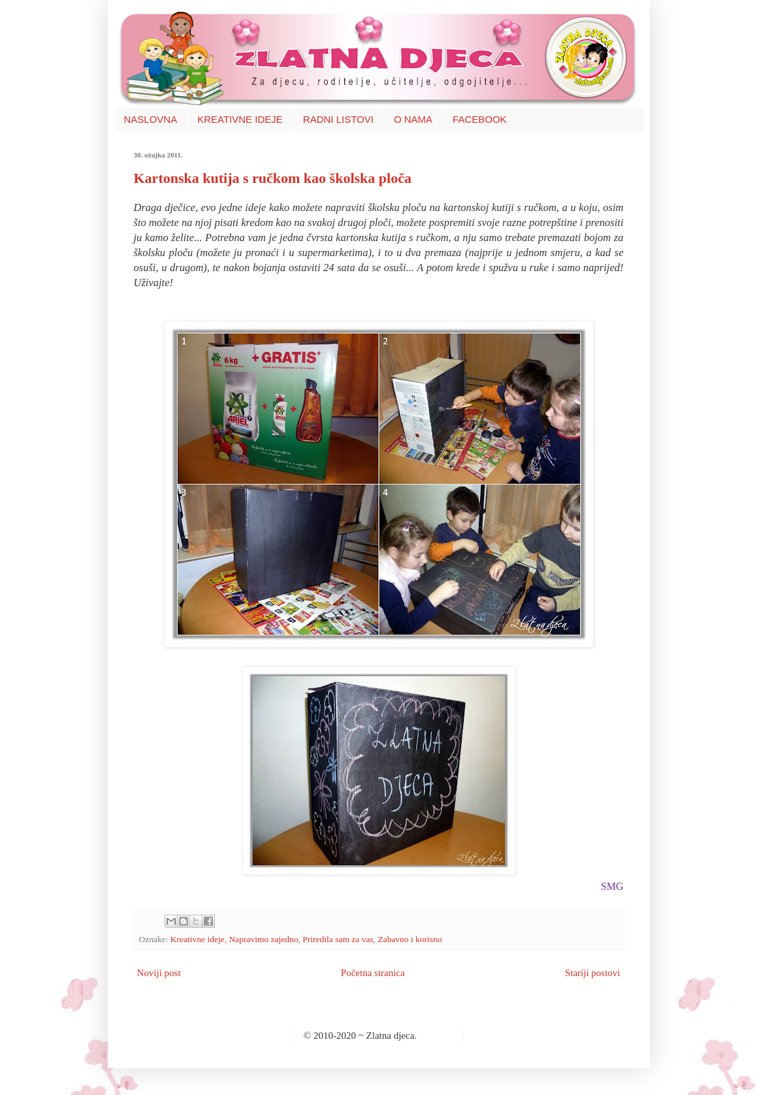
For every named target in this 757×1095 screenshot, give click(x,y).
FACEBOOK (480, 119)
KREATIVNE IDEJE (240, 119)
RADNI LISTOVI (338, 119)
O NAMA (413, 119)
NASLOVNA (151, 119)
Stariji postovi (592, 973)
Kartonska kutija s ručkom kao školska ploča (272, 178)
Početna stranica (373, 973)
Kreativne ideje (197, 939)
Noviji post (159, 973)
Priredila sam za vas (337, 939)
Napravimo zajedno (263, 939)
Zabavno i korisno (410, 939)
